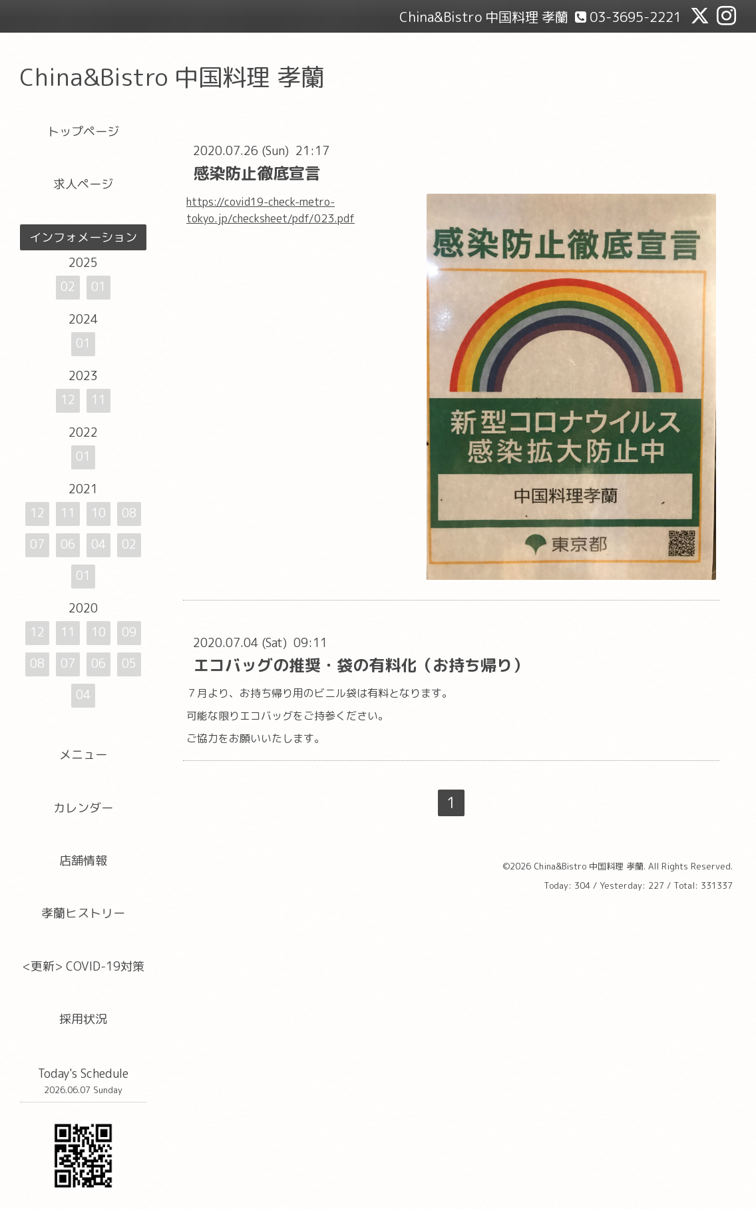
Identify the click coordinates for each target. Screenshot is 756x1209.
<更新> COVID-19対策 (83, 966)
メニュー (83, 754)
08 (129, 513)
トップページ (83, 131)
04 (98, 544)
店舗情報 (83, 860)
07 (37, 544)
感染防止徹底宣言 (257, 173)
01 (98, 286)
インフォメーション (83, 237)
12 (68, 399)
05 (129, 663)
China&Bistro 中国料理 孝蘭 (172, 77)
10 (98, 513)
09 (129, 632)
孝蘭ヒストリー (83, 913)
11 (98, 399)
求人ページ (83, 184)
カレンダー (83, 808)
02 (68, 286)
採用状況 (83, 1019)
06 (68, 544)
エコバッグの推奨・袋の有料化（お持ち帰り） (360, 665)
